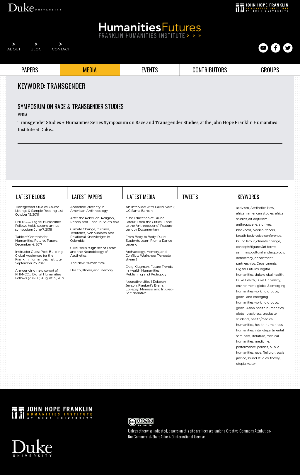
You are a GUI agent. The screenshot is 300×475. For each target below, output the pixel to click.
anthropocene (246, 225)
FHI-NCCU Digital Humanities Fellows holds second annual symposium (38, 225)
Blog (36, 49)
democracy (244, 258)
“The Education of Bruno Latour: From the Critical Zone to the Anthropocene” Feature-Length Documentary (149, 223)
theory (275, 358)
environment (246, 286)
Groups (270, 69)
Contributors (209, 69)
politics (262, 347)
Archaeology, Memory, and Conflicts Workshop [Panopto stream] (148, 255)
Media (90, 69)
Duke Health (245, 280)
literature (258, 336)
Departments (267, 263)
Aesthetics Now (262, 208)
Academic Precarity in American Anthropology (89, 209)
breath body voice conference (258, 236)
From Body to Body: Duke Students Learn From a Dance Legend (149, 240)
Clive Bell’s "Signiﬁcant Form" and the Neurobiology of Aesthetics (93, 252)
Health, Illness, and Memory (91, 270)
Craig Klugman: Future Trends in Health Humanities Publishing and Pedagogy (149, 270)
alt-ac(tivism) (258, 219)
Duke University (268, 280)
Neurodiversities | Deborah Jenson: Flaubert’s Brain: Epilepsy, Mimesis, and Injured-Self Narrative (149, 287)
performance (246, 347)
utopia (241, 364)
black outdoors (264, 230)
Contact (61, 49)
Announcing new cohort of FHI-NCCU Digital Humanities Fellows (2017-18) (38, 274)
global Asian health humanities (260, 308)
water (251, 364)
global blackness (248, 314)
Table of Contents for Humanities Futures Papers (36, 239)
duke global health (269, 275)
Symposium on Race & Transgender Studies (71, 106)
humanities (244, 330)
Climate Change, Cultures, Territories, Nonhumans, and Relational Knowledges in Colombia (92, 235)
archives (265, 225)
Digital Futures (247, 269)
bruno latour (245, 241)
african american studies (255, 213)
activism (242, 208)
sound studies (258, 358)
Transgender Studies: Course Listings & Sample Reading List (39, 209)
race (258, 353)
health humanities (269, 325)
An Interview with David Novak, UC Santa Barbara (150, 209)
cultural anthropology (267, 252)
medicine (262, 341)
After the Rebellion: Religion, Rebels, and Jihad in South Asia (94, 220)
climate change (268, 241)
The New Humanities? (87, 263)
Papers (29, 69)
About (14, 49)
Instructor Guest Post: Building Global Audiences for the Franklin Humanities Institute (39, 255)
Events (150, 69)
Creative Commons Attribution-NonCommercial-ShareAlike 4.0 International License (199, 434)
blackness (243, 230)
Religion (269, 353)
